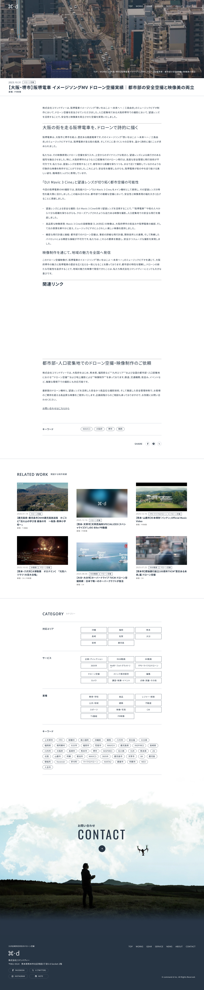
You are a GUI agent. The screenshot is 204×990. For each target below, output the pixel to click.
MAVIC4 (111, 745)
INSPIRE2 (139, 745)
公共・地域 (94, 703)
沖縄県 (98, 740)
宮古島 (132, 740)
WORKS (103, 71)
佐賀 (121, 636)
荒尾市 (98, 745)
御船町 (48, 761)
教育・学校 (94, 696)
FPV (61, 740)
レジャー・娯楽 (148, 696)
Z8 (153, 751)
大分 (148, 636)
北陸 (47, 756)
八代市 (120, 740)
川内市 (48, 751)
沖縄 (94, 630)
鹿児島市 (118, 756)
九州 (132, 751)
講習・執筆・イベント (121, 680)
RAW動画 (121, 659)
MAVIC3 (86, 429)
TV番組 (94, 716)
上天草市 (49, 740)
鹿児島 (121, 642)
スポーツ (94, 709)
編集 (148, 674)
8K (141, 756)
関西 (120, 429)
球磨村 (71, 740)
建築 (121, 703)
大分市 (74, 745)
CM (148, 709)
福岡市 (86, 745)
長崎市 (72, 751)
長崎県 (153, 745)
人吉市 (48, 767)
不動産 (148, 703)
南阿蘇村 (61, 745)
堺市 (110, 429)
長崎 (94, 636)
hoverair (61, 761)
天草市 (131, 756)
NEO (143, 761)
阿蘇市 (132, 761)
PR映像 (121, 716)
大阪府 (99, 429)
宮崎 (94, 642)
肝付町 (74, 761)
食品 (121, 696)
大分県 (144, 740)
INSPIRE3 (107, 751)
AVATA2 (107, 761)
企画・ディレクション (94, 659)
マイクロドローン (90, 761)
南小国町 (84, 740)
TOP (96, 71)
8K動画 (148, 659)
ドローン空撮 (94, 674)
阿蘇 (69, 756)
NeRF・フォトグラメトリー (120, 666)
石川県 (121, 751)
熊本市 (84, 751)
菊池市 (80, 756)
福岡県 (48, 745)
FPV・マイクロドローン (148, 665)
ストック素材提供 (121, 674)
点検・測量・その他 (148, 680)
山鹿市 (58, 756)
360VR (94, 665)
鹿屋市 (120, 761)
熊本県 (143, 751)
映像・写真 (121, 709)
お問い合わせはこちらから (56, 408)
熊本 (148, 630)
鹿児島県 (124, 745)
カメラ (94, 680)
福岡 (121, 630)
